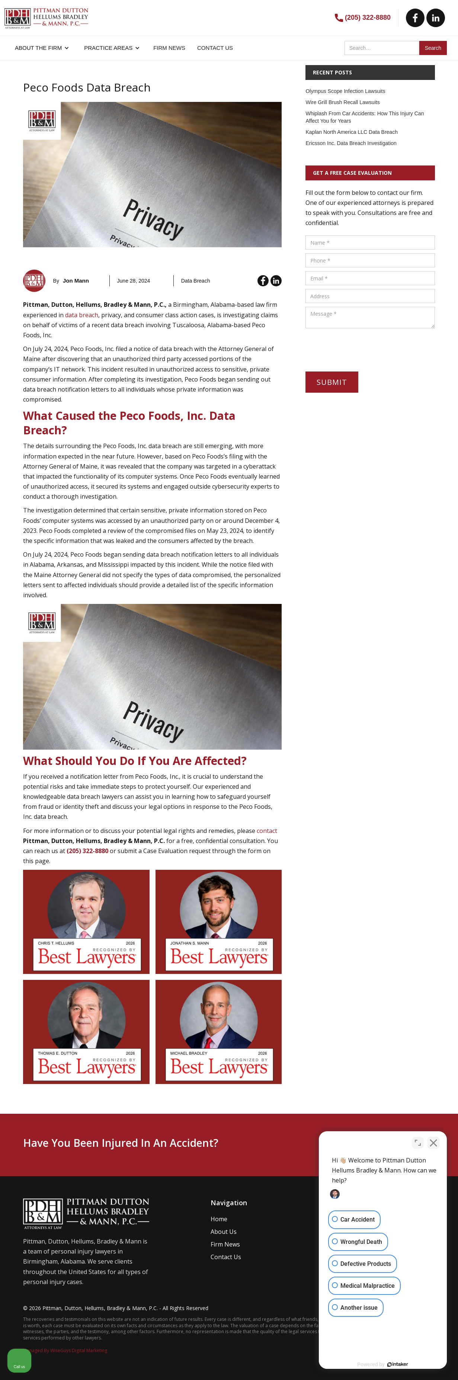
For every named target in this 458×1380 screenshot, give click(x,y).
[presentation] (362, 346)
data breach (81, 315)
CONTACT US (215, 48)
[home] (46, 14)
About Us (224, 1232)
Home (219, 1219)
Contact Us (226, 1257)
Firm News (225, 1244)
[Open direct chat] (418, 1142)
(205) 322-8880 (368, 17)
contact (267, 831)
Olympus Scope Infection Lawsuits (345, 91)
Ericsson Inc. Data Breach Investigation (350, 143)
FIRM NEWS (169, 48)
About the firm (38, 48)
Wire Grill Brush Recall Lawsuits (342, 102)
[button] (42, 48)
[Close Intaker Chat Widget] (433, 1142)
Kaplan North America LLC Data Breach (351, 132)
